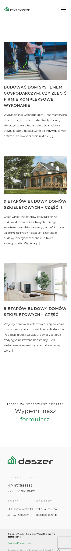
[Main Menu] (63, 9)
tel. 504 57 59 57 (46, 509)
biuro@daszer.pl (46, 515)
